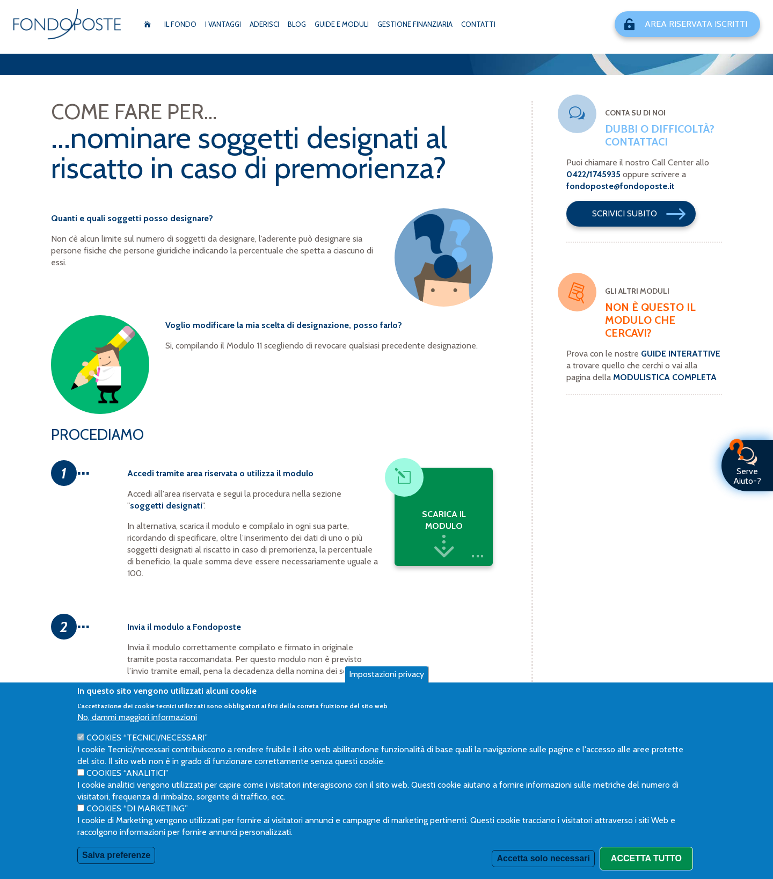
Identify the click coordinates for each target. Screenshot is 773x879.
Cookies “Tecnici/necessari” (147, 737)
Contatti (478, 24)
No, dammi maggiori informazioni (137, 717)
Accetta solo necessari (543, 858)
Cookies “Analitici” (127, 773)
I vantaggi (223, 24)
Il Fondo (180, 24)
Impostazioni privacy (386, 674)
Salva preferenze (116, 855)
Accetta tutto (646, 858)
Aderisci (264, 24)
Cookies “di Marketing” (137, 808)
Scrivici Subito (643, 214)
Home (147, 24)
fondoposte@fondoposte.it (620, 186)
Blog (297, 24)
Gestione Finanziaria (415, 24)
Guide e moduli (342, 24)
